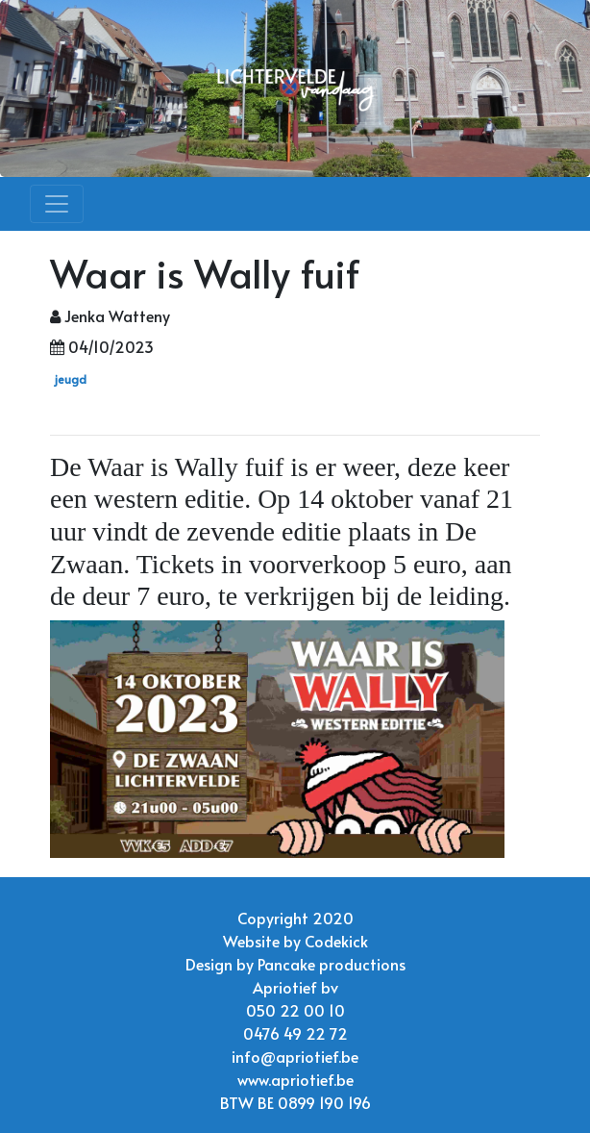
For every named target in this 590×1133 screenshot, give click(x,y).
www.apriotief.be (295, 1079)
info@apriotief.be (295, 1056)
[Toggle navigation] (57, 204)
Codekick (336, 940)
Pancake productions (332, 963)
